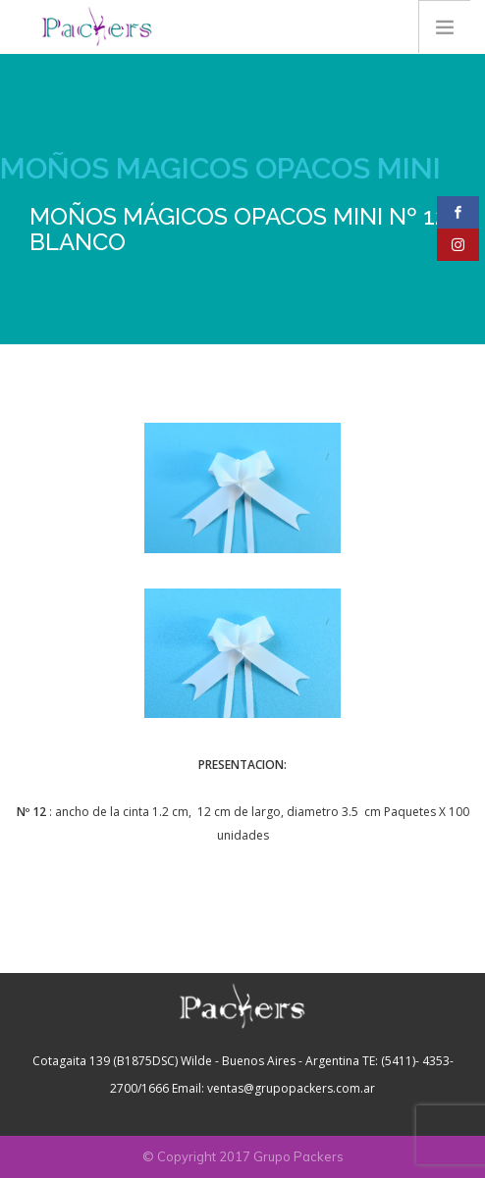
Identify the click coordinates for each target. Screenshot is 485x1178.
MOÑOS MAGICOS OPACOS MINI (220, 168)
